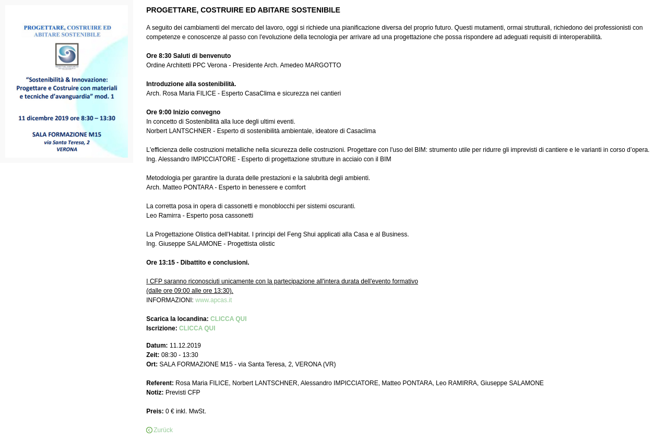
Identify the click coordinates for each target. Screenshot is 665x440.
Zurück (163, 430)
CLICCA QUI (228, 319)
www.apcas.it (213, 300)
